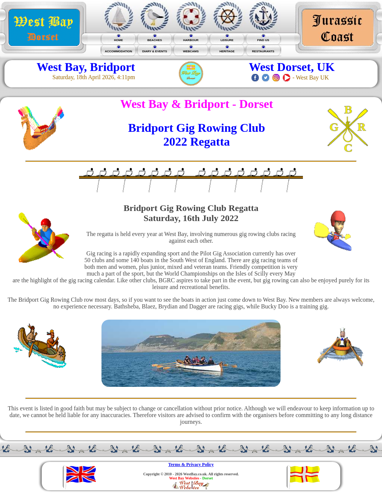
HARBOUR (190, 40)
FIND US (263, 40)
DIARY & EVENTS (154, 51)
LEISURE (227, 40)
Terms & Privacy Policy (191, 464)
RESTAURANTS (263, 51)
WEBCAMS (190, 51)
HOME (118, 40)
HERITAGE (227, 51)
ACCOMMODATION (118, 51)
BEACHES (154, 40)
